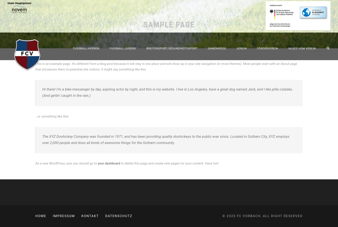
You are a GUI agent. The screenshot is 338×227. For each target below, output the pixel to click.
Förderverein (267, 48)
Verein (241, 48)
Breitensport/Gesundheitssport (171, 48)
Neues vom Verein (302, 48)
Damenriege (217, 48)
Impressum (64, 216)
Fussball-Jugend (123, 48)
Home (40, 216)
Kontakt (90, 216)
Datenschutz (118, 216)
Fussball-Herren (86, 48)
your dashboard (109, 163)
